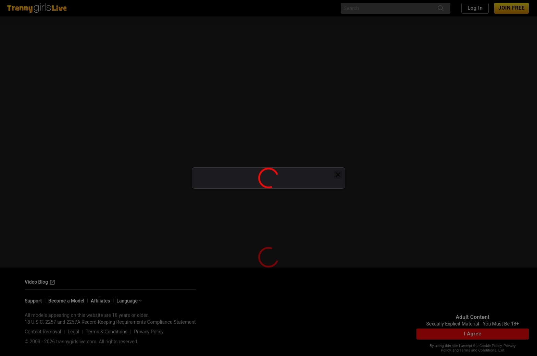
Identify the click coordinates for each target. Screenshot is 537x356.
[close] (338, 174)
